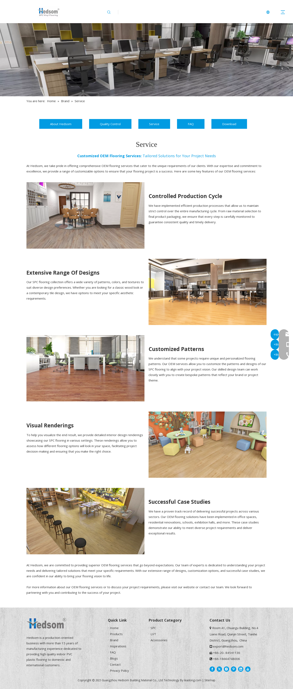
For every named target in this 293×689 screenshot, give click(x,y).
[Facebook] (212, 669)
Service (154, 124)
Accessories (159, 640)
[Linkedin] (240, 669)
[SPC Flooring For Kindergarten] (208, 445)
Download (229, 124)
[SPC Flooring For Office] (85, 368)
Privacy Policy (119, 670)
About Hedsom (60, 124)
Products (116, 634)
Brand (114, 640)
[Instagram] (226, 669)
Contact (115, 664)
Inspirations (118, 646)
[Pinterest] (233, 669)
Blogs (114, 658)
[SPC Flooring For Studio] (208, 292)
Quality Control (110, 124)
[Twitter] (219, 669)
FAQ (191, 124)
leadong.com (192, 680)
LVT (153, 634)
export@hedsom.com (228, 646)
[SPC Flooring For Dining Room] (85, 215)
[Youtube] (247, 669)
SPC (153, 628)
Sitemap (209, 680)
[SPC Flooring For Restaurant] (85, 521)
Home (114, 628)
